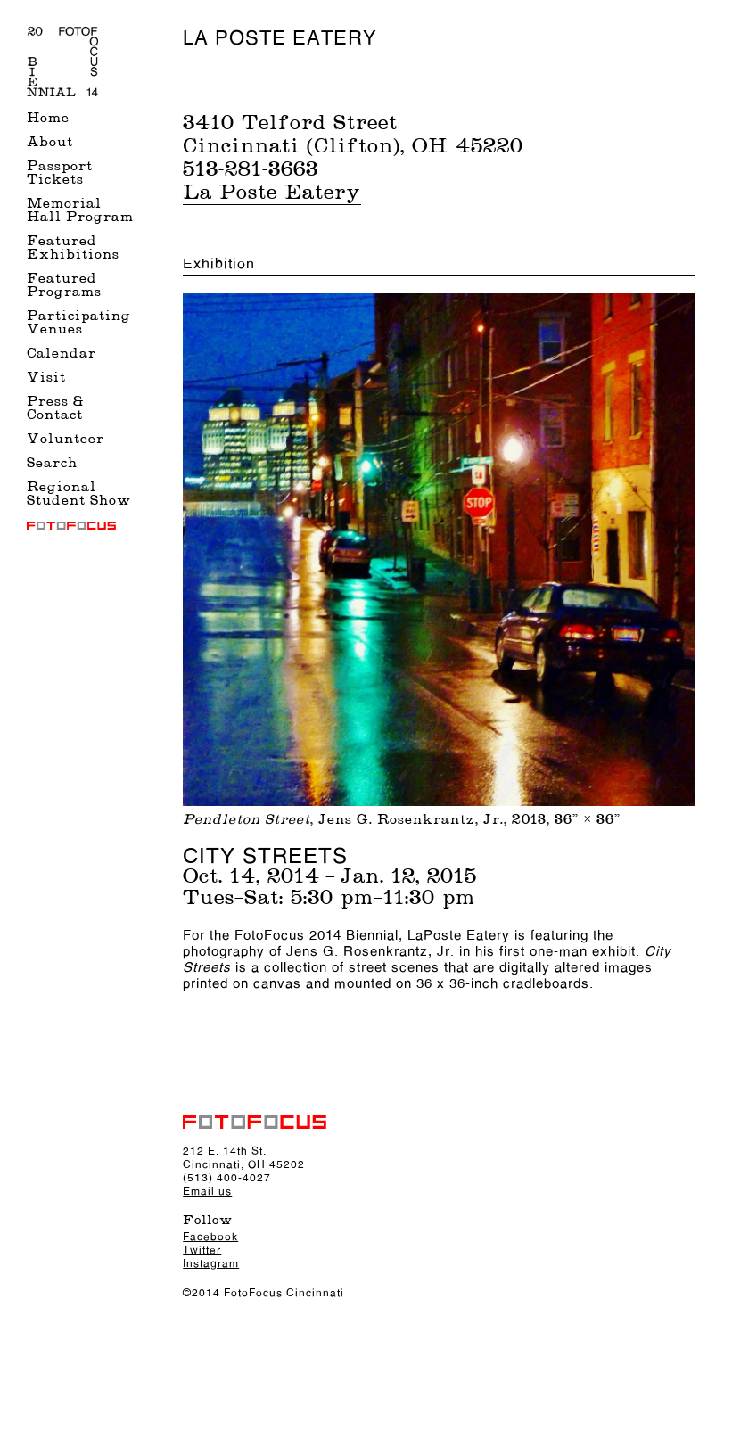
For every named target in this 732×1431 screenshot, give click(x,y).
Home (48, 119)
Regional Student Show (79, 494)
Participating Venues (79, 323)
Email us (207, 1190)
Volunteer (65, 440)
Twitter (202, 1249)
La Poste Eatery (272, 193)
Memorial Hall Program (80, 211)
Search (52, 464)
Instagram (211, 1263)
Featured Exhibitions (73, 248)
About (50, 143)
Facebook (210, 1236)
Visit (46, 378)
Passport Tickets (60, 173)
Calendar (61, 354)
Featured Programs (64, 286)
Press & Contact (55, 409)
